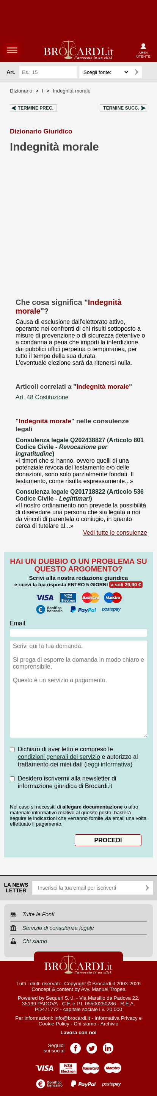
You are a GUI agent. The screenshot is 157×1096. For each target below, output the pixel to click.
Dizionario (21, 91)
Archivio (109, 1024)
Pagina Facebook (75, 1046)
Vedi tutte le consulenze (115, 532)
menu (12, 50)
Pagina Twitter (91, 1046)
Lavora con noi (79, 1032)
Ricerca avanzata (149, 72)
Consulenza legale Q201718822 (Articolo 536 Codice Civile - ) (80, 495)
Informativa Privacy (115, 1018)
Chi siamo (85, 1024)
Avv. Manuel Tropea (103, 989)
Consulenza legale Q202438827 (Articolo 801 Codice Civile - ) (80, 447)
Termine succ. (121, 108)
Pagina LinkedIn (108, 1046)
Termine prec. (35, 108)
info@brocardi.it (72, 1018)
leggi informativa (108, 764)
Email (17, 623)
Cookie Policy (54, 1024)
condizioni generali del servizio (59, 757)
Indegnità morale (71, 91)
